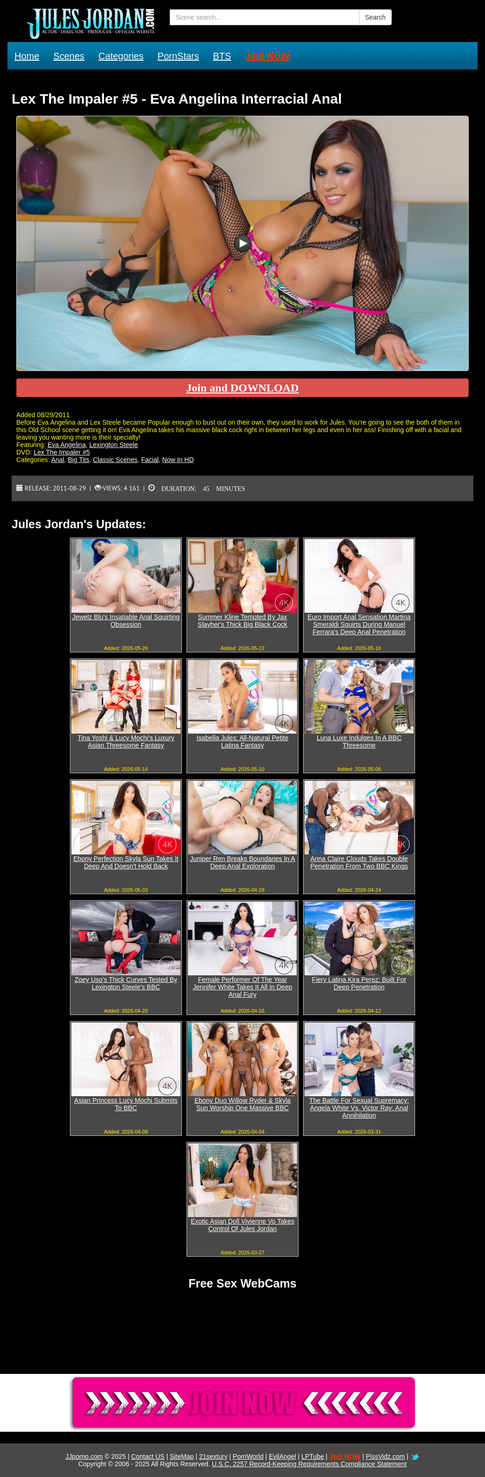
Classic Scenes (115, 459)
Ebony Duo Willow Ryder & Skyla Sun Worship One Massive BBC (242, 1104)
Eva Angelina (67, 444)
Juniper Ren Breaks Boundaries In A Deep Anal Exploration (242, 862)
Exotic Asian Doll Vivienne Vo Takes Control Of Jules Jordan (242, 1225)
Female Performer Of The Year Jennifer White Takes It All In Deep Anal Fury (242, 987)
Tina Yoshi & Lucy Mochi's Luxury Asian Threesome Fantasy (125, 741)
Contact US (148, 1456)
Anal (57, 459)
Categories (121, 56)
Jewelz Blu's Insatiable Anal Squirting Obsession (126, 620)
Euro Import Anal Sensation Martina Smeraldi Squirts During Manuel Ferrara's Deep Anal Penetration (358, 624)
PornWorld (248, 1456)
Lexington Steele (113, 444)
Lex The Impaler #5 (62, 452)
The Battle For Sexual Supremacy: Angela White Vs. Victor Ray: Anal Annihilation (359, 1108)
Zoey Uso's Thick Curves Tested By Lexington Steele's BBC (126, 983)
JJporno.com (84, 1456)
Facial (150, 459)
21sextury (213, 1456)
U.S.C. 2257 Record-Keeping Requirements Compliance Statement (309, 1464)
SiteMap (182, 1456)
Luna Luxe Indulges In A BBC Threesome (359, 741)
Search (375, 17)
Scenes (68, 56)
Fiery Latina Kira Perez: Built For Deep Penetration (359, 983)
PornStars (178, 56)
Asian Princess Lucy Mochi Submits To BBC (126, 1104)
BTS (222, 56)
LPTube (312, 1456)
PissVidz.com (385, 1456)
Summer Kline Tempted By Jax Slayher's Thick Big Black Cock (242, 620)
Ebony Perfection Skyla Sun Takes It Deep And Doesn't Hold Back (125, 862)
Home (26, 56)
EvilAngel (282, 1456)
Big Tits (79, 459)
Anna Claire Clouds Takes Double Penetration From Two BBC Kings (359, 862)
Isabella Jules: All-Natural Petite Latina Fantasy (243, 741)
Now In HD (178, 459)
